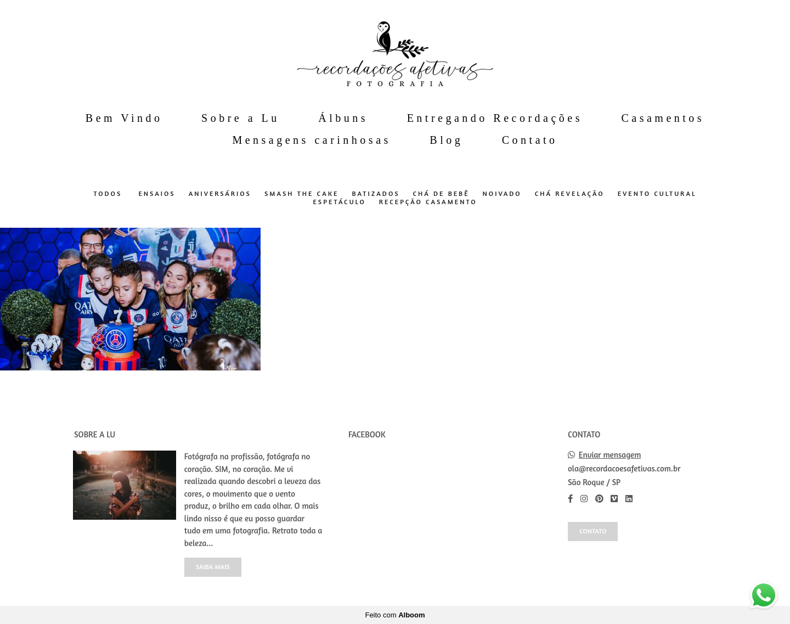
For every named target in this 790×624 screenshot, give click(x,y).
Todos (107, 193)
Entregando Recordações (495, 118)
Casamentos (662, 118)
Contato (530, 140)
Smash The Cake (301, 193)
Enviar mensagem (610, 455)
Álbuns (343, 118)
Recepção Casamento (428, 202)
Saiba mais (213, 567)
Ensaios (156, 193)
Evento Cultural (657, 193)
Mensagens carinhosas (311, 140)
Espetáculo (339, 202)
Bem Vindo (124, 118)
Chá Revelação (570, 193)
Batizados (375, 193)
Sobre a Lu (240, 118)
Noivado (502, 193)
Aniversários (220, 193)
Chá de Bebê (441, 193)
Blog (446, 140)
